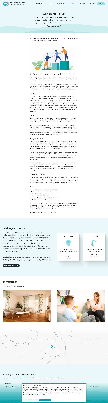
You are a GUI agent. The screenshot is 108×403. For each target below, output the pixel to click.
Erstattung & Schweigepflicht (11, 265)
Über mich (92, 3)
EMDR (50, 3)
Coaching (72, 3)
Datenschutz (39, 394)
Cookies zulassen (45, 400)
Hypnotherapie (40, 3)
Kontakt (101, 3)
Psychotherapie (61, 3)
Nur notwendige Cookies (30, 400)
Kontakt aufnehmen (54, 26)
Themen (82, 3)
